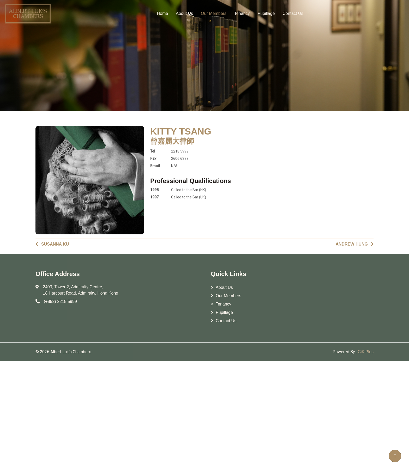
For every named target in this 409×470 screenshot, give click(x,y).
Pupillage (266, 12)
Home (162, 12)
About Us (184, 12)
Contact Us (292, 12)
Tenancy (242, 12)
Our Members (213, 12)
